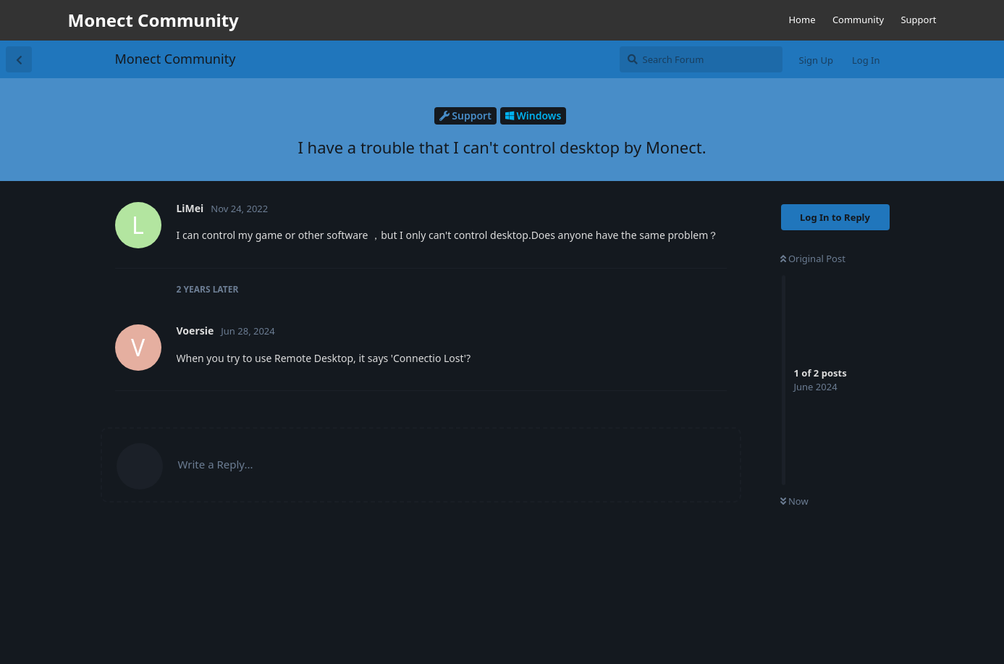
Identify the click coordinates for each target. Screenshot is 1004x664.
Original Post (812, 258)
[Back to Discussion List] (19, 59)
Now (794, 501)
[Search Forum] (701, 59)
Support (918, 19)
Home (801, 19)
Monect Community (175, 58)
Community (858, 19)
